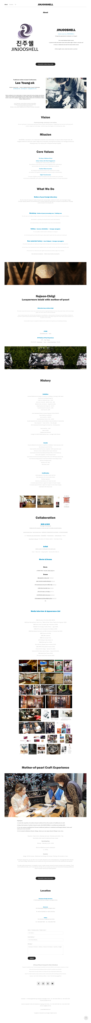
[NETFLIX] (52, 577)
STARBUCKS (44, 532)
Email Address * (31, 937)
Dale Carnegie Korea (37, 532)
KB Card (36, 539)
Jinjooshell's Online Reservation (45, 878)
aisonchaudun (51, 535)
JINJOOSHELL (45, 4)
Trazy (45, 342)
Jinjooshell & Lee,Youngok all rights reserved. (48, 1013)
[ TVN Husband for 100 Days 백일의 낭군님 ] (43, 598)
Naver (48, 340)
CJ (25, 535)
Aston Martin (31, 539)
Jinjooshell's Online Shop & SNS (45, 64)
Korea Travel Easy (51, 342)
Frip (45, 340)
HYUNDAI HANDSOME (63, 532)
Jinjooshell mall (43, 333)
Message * (30, 943)
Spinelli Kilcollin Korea (27, 532)
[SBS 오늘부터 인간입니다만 (43, 577)
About (6, 4)
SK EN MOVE (55, 532)
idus (50, 333)
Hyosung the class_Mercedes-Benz (33, 535)
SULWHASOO (43, 535)
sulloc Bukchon (58, 535)
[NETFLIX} (53, 595)
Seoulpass (39, 342)
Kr (15, 4)
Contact (11, 4)
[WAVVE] (52, 588)
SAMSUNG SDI (50, 532)
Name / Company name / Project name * (37, 930)
